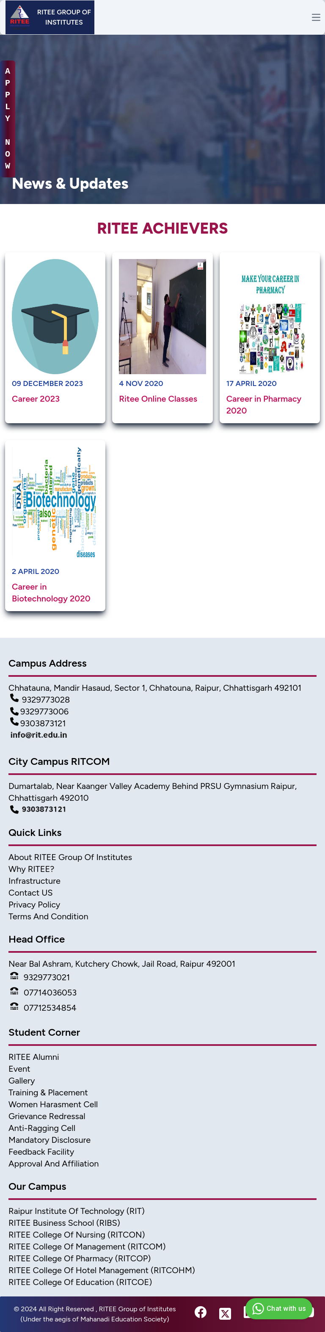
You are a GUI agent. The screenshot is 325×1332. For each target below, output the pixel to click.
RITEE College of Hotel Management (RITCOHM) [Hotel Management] (101, 1270)
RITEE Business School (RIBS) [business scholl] (64, 1223)
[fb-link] (200, 1314)
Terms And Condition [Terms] (48, 916)
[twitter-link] (225, 1314)
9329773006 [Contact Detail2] (39, 711)
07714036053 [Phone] (43, 992)
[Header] (50, 17)
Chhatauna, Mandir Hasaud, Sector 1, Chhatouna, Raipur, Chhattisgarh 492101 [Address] (154, 688)
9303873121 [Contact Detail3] (38, 723)
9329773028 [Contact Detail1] (40, 700)
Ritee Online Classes (158, 399)
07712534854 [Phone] (43, 1008)
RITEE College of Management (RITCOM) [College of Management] (86, 1246)
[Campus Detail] (162, 810)
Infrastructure (34, 881)
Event (19, 1069)
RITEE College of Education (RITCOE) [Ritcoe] (80, 1282)
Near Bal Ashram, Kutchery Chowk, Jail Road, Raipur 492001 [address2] (121, 964)
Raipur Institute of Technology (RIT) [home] (76, 1211)
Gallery (21, 1081)
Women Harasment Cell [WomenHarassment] (53, 1104)
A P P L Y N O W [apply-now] (7, 118)
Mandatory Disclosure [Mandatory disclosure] (49, 1140)
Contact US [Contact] (30, 893)
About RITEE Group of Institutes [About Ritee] (70, 857)
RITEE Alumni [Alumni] (33, 1057)
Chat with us (278, 1308)
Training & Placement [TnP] (48, 1092)
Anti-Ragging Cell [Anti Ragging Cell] (41, 1128)
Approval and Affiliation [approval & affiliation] (53, 1163)
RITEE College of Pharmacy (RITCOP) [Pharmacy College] (79, 1258)
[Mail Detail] (162, 737)
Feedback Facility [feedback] (41, 1152)
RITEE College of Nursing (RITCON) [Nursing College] (76, 1235)
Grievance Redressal (46, 1116)
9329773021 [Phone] (40, 977)
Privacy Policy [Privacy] (34, 904)
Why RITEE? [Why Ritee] (31, 869)
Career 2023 (36, 399)
